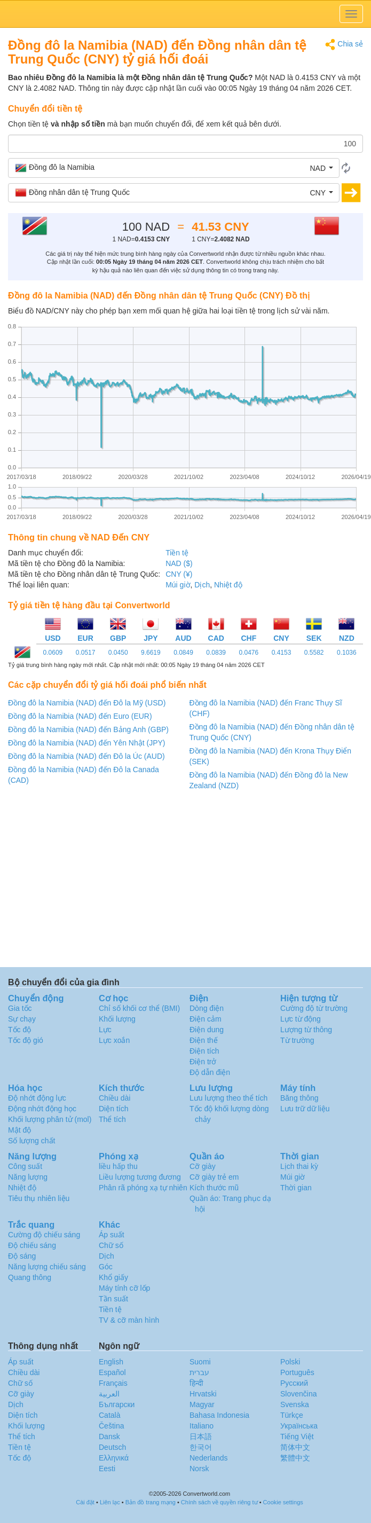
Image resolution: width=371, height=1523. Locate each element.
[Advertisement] (184, 881)
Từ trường (297, 1040)
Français (113, 1383)
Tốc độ (19, 1029)
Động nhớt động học (42, 1108)
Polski (290, 1361)
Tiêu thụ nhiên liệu (38, 1198)
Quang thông (29, 1277)
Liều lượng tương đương (140, 1177)
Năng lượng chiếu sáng (47, 1266)
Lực (105, 1029)
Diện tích (113, 1108)
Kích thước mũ (214, 1187)
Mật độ (19, 1130)
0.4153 (281, 652)
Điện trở (203, 1061)
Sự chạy (22, 1019)
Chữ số (111, 1245)
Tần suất (113, 1298)
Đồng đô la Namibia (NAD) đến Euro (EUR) (80, 716)
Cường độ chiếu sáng (44, 1234)
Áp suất (111, 1234)
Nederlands (209, 1458)
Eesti (107, 1468)
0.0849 (183, 652)
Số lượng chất (31, 1140)
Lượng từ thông (306, 1029)
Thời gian (296, 1187)
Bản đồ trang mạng (150, 1502)
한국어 (201, 1447)
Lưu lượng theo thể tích (228, 1098)
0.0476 (248, 652)
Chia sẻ (344, 44)
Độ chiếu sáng (32, 1245)
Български (117, 1404)
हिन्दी (196, 1383)
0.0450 (118, 652)
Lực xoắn (114, 1040)
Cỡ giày (203, 1166)
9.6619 (151, 652)
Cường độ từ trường (314, 1008)
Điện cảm (206, 1019)
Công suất (25, 1166)
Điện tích (204, 1051)
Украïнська (299, 1426)
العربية (109, 1393)
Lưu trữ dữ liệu (305, 1108)
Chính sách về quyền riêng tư (219, 1502)
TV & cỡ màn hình (129, 1320)
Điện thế (204, 1040)
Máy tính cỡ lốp (124, 1288)
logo (185, 14)
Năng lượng (28, 1177)
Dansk (109, 1436)
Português (297, 1372)
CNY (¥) (178, 574)
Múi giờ (177, 584)
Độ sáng (22, 1256)
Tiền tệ (176, 552)
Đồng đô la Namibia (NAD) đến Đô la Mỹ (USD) (86, 702)
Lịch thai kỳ (299, 1166)
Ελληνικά (114, 1458)
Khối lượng (117, 1019)
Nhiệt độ (228, 584)
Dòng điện (207, 1008)
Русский (294, 1383)
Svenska (294, 1404)
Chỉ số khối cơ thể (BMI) (139, 1008)
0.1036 (347, 652)
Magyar (202, 1404)
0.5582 (314, 652)
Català (109, 1415)
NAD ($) (179, 563)
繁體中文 (295, 1458)
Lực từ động (300, 1019)
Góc (106, 1266)
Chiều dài (114, 1098)
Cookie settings (283, 1502)
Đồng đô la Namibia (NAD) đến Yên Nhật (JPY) (86, 743)
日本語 (201, 1436)
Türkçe (291, 1415)
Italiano (202, 1426)
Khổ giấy (113, 1277)
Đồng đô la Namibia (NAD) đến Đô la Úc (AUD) (86, 756)
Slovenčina (298, 1393)
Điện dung (207, 1029)
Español (112, 1372)
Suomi (200, 1361)
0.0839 (216, 652)
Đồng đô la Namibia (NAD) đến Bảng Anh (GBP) (88, 729)
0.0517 (86, 652)
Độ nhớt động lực (37, 1098)
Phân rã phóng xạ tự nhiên (143, 1187)
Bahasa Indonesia (219, 1415)
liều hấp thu (118, 1166)
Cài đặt (85, 1502)
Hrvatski (203, 1393)
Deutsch (112, 1447)
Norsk (199, 1468)
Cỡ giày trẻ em (214, 1177)
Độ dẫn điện (210, 1072)
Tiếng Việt (297, 1436)
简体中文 (295, 1447)
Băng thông (299, 1098)
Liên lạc (110, 1502)
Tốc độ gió (25, 1040)
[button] (174, 167)
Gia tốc (20, 1008)
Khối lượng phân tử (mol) (49, 1119)
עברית (199, 1372)
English (111, 1361)
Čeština (111, 1426)
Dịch (202, 584)
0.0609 (53, 652)
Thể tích (112, 1119)
